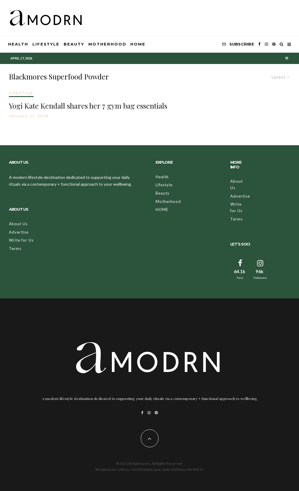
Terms (15, 248)
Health (18, 44)
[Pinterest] (274, 44)
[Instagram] (266, 44)
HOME (137, 44)
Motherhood (107, 44)
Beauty (74, 44)
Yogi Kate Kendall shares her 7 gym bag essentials (88, 105)
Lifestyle (46, 44)
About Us (18, 223)
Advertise (19, 232)
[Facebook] (259, 44)
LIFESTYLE (21, 93)
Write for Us (21, 240)
